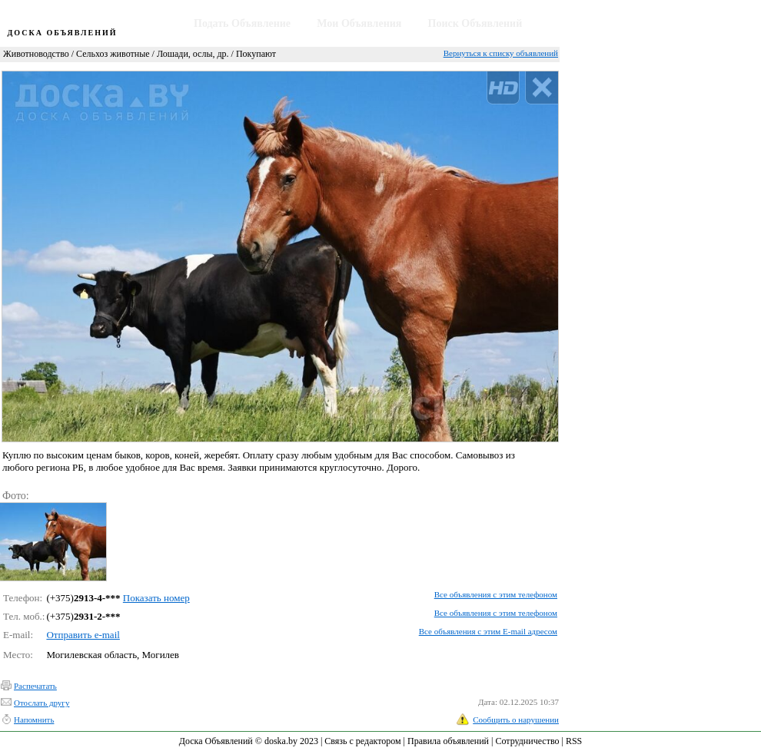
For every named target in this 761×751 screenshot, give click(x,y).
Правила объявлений (448, 741)
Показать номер (156, 598)
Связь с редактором (362, 741)
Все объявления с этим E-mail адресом (488, 631)
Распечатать (35, 685)
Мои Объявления (359, 23)
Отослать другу (41, 702)
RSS (574, 741)
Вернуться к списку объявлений (501, 53)
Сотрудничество (527, 741)
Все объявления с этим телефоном (495, 594)
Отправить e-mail (82, 634)
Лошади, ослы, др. (193, 53)
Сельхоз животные (112, 53)
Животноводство (36, 53)
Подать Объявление (242, 23)
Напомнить (34, 719)
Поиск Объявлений (475, 23)
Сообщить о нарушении (516, 719)
